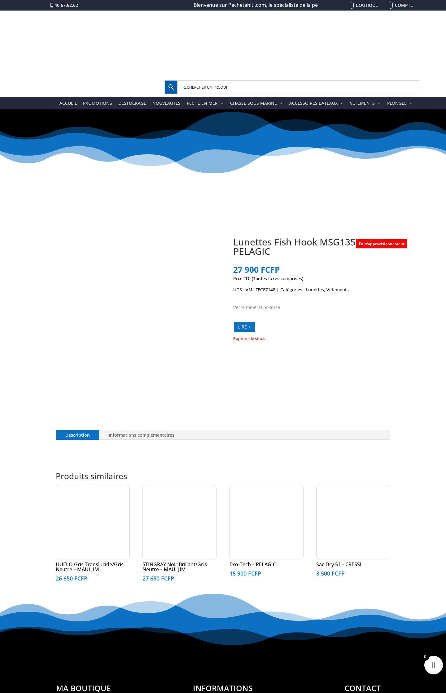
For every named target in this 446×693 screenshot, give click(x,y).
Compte (404, 5)
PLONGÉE (400, 103)
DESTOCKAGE (132, 103)
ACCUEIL (68, 103)
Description (77, 435)
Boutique (367, 5)
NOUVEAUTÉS (166, 103)
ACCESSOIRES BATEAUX (316, 103)
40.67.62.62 (66, 5)
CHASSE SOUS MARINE (256, 103)
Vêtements (337, 290)
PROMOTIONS (97, 103)
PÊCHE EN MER (205, 103)
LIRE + (244, 327)
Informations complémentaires (141, 435)
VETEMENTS (365, 103)
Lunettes (315, 290)
